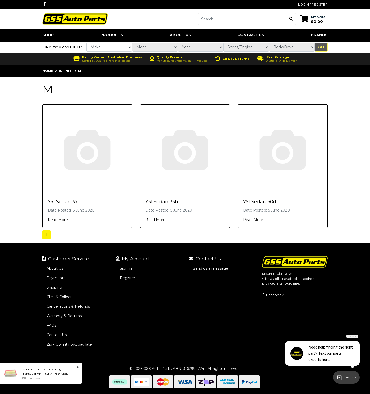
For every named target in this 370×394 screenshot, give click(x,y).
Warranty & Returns (64, 316)
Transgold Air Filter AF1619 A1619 (45, 373)
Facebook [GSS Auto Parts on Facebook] (273, 295)
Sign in (126, 268)
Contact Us (250, 35)
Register (127, 278)
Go (321, 47)
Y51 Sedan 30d (259, 202)
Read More (58, 219)
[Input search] (242, 19)
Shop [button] (48, 35)
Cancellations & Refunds (68, 306)
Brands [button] (319, 35)
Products (111, 35)
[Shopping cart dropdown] (314, 19)
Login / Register (313, 4)
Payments (56, 278)
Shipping (54, 287)
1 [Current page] (46, 234)
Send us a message (210, 268)
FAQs (51, 325)
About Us (180, 35)
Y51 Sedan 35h (161, 202)
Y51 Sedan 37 (63, 202)
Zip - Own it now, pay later (70, 344)
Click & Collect (59, 297)
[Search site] (291, 19)
